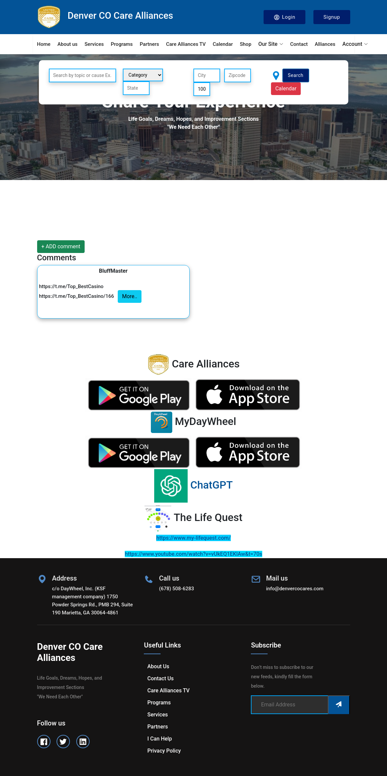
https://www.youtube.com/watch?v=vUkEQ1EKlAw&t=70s (193, 554)
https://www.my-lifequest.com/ (193, 538)
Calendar (223, 44)
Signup (331, 17)
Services (94, 44)
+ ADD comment (61, 246)
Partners (149, 44)
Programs (122, 44)
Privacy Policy (164, 751)
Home (44, 44)
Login (284, 17)
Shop (245, 44)
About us (68, 44)
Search (296, 75)
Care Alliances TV (186, 44)
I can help (159, 739)
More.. (129, 296)
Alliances (325, 44)
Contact (299, 44)
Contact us (160, 678)
